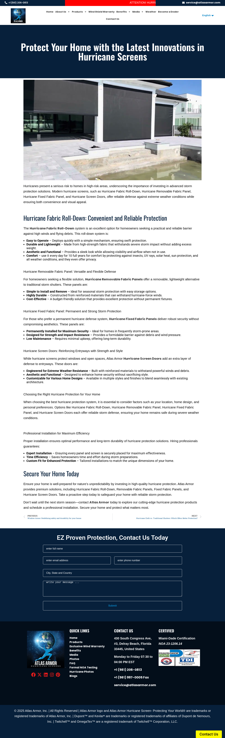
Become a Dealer (168, 11)
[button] (209, 734)
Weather (150, 11)
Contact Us (112, 19)
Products (79, 11)
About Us (62, 11)
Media (137, 11)
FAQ (72, 663)
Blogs (73, 676)
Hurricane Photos (82, 672)
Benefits (123, 11)
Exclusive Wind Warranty (87, 646)
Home (49, 11)
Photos (74, 659)
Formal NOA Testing (83, 667)
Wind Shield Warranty (101, 11)
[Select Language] (207, 15)
